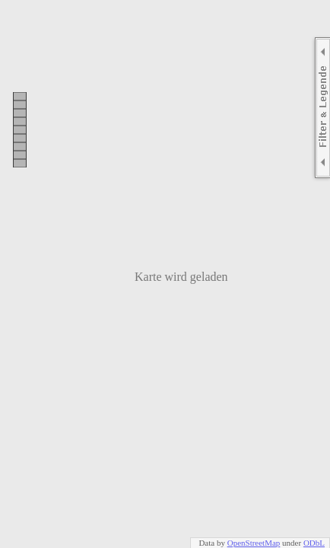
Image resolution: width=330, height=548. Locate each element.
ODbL (314, 542)
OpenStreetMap (254, 542)
